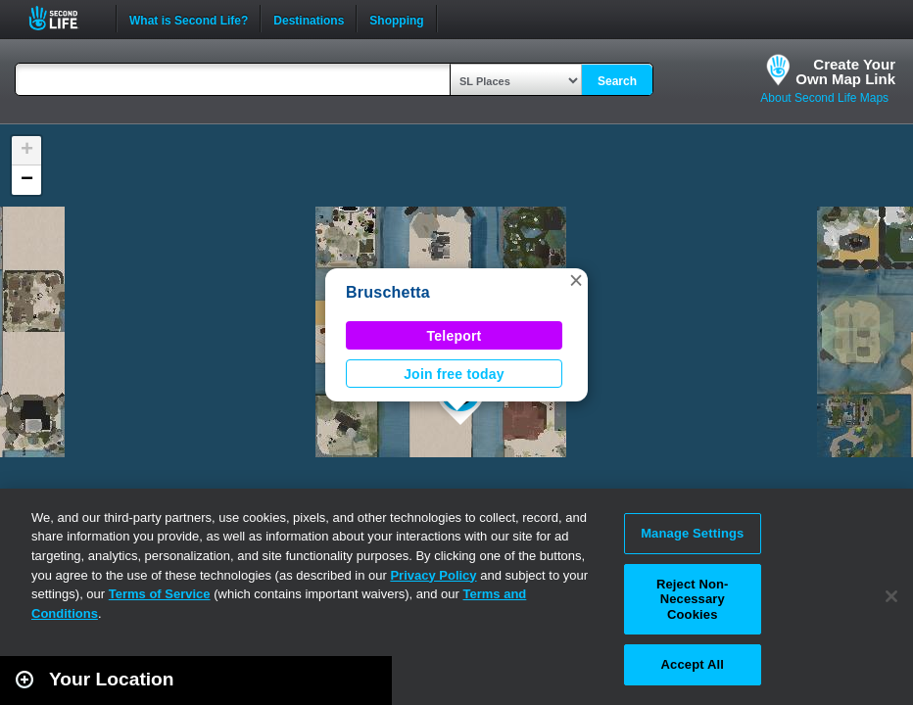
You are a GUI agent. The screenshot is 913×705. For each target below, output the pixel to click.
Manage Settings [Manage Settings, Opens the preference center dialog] (692, 533)
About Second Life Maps (824, 98)
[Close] (891, 596)
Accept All (692, 664)
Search (617, 81)
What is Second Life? (188, 19)
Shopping (396, 19)
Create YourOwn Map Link (845, 71)
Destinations (308, 19)
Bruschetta (388, 292)
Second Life (64, 18)
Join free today (454, 374)
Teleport (454, 336)
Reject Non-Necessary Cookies (692, 599)
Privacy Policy (433, 575)
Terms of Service (160, 594)
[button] (576, 280)
